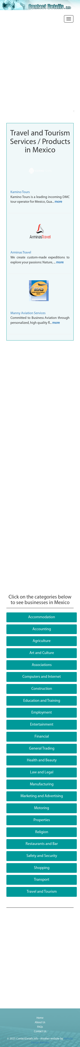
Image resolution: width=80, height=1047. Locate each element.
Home (40, 1018)
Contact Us (40, 1031)
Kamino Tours (20, 192)
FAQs (40, 1027)
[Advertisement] (40, 78)
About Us (40, 1022)
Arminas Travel (20, 252)
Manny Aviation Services (27, 313)
